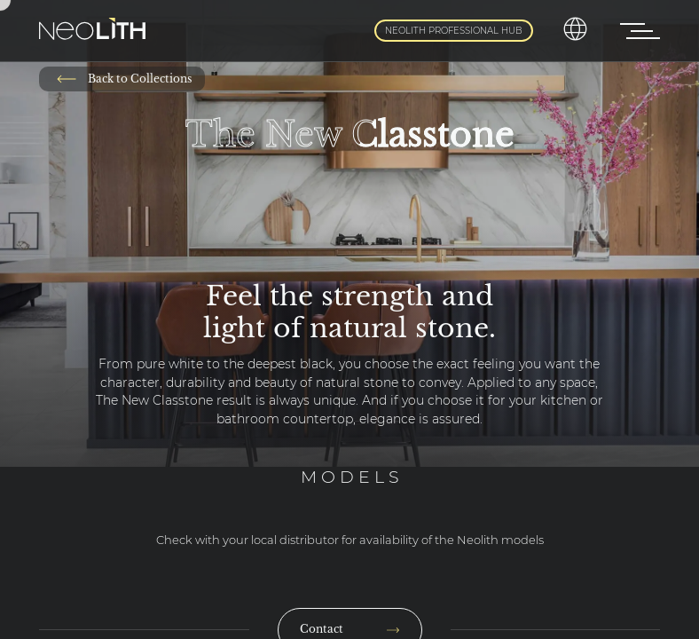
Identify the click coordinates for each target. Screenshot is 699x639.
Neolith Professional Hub (453, 30)
